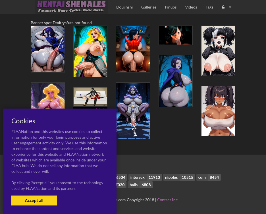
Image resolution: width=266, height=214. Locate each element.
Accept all (34, 200)
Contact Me (167, 199)
